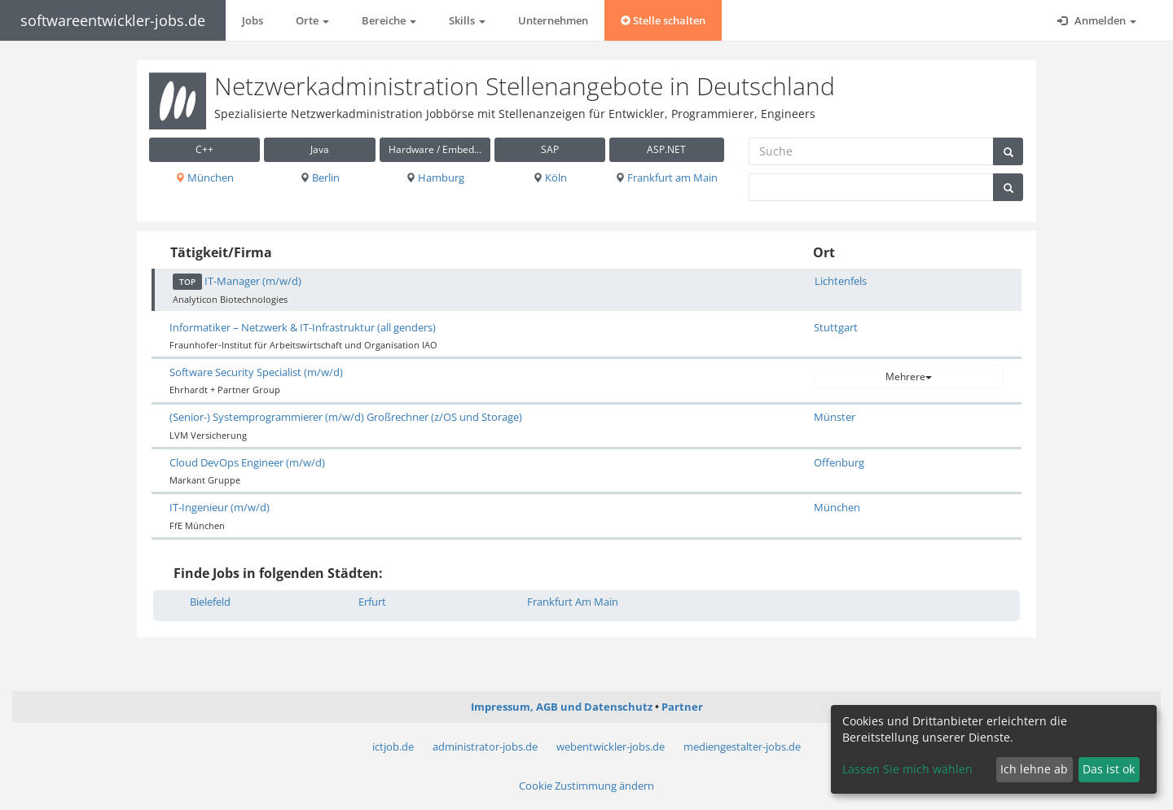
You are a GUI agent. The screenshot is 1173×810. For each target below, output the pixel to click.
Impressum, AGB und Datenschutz (561, 706)
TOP (187, 281)
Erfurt (372, 601)
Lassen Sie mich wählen (907, 769)
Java (319, 149)
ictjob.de (393, 746)
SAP (550, 149)
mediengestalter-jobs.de (742, 746)
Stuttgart (836, 327)
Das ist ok (1109, 769)
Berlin (320, 177)
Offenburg (839, 462)
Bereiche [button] (389, 20)
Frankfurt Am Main (572, 601)
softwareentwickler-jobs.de (112, 20)
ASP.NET (666, 149)
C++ (204, 149)
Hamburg (435, 177)
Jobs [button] (252, 20)
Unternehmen (553, 20)
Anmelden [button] (1096, 20)
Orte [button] (312, 20)
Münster (834, 416)
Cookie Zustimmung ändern (586, 785)
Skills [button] (467, 20)
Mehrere (908, 376)
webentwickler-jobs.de (610, 746)
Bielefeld (210, 601)
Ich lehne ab (1034, 769)
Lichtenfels (841, 281)
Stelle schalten (663, 20)
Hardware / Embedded (439, 149)
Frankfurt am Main (666, 177)
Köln (550, 177)
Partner (682, 706)
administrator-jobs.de (485, 746)
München (204, 177)
